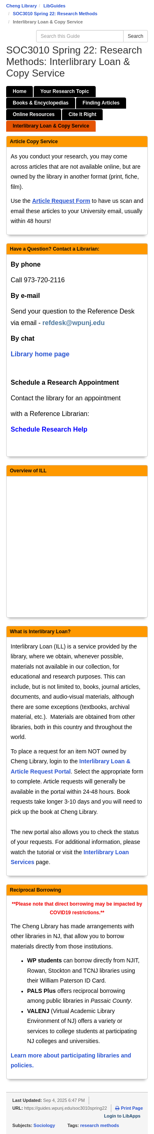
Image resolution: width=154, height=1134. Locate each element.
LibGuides (55, 5)
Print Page (129, 1108)
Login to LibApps (122, 1115)
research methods (99, 1125)
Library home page (40, 354)
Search (135, 36)
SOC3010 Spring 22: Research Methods (55, 13)
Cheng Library (21, 5)
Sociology (44, 1125)
